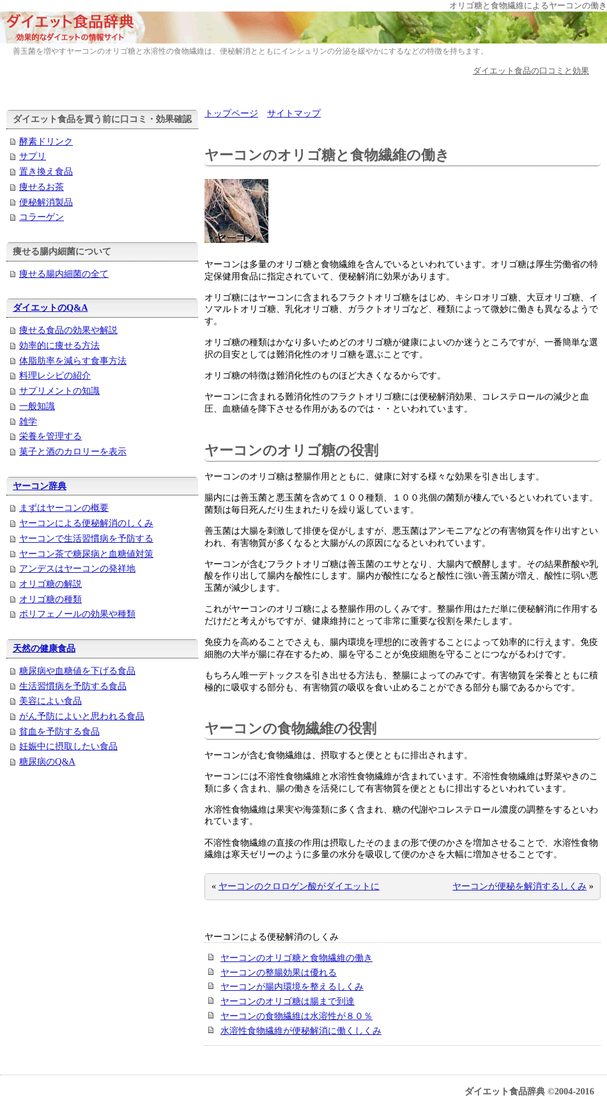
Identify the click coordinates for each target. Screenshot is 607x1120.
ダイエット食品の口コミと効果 (531, 70)
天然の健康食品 (44, 648)
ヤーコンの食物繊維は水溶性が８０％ (296, 1016)
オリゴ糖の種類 (50, 599)
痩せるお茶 (41, 187)
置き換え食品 (46, 171)
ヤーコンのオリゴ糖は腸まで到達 (287, 1001)
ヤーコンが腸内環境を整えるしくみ (292, 986)
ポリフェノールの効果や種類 (77, 614)
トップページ (231, 113)
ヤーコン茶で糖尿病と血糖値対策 (86, 553)
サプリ (32, 156)
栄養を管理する (50, 436)
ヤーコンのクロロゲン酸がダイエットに (299, 886)
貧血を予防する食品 (59, 731)
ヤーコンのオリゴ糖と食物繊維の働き (296, 958)
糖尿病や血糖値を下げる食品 (77, 670)
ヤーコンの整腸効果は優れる (278, 972)
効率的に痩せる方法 (59, 345)
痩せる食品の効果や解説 (68, 330)
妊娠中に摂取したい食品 (68, 746)
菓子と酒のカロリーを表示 (73, 451)
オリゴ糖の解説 (50, 584)
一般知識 (37, 406)
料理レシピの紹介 (55, 375)
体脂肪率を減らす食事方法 (73, 360)
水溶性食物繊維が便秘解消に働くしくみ (300, 1030)
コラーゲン (41, 217)
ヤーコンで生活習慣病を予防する (86, 538)
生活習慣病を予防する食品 (73, 686)
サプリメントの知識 (59, 390)
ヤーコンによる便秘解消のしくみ (86, 523)
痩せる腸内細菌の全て (64, 273)
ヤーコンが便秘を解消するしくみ (519, 886)
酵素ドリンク (46, 141)
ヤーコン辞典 (39, 486)
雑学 (28, 421)
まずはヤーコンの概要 (64, 507)
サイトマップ (294, 113)
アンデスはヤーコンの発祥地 (77, 568)
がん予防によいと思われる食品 (81, 716)
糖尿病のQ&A (47, 761)
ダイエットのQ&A (50, 307)
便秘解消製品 (46, 202)
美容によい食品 (50, 701)
